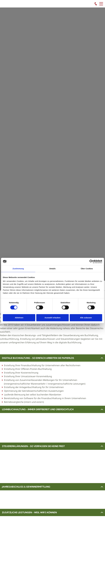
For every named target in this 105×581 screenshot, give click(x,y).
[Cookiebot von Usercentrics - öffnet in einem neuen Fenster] (91, 261)
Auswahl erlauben (52, 318)
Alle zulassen (86, 318)
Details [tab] (52, 269)
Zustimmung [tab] (18, 269)
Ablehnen (19, 318)
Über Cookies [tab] (87, 269)
